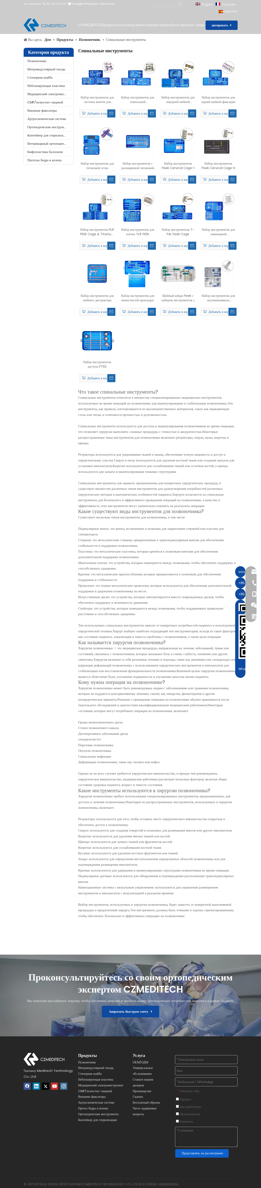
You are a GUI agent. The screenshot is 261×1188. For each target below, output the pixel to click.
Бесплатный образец (146, 1102)
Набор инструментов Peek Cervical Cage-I (178, 165)
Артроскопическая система (46, 118)
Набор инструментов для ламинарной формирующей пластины (218, 231)
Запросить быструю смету (130, 1011)
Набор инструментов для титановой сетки (97, 165)
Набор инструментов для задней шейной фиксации (218, 99)
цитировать (221, 25)
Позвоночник (36, 61)
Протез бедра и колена (93, 1108)
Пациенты (184, 1121)
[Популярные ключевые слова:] (180, 3)
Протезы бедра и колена (44, 160)
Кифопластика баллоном (45, 151)
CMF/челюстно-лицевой (45, 102)
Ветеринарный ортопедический (49, 143)
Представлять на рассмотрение (202, 1153)
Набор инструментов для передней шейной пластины (178, 99)
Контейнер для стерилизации (48, 135)
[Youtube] (54, 1086)
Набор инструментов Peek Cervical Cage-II (218, 165)
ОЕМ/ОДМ (140, 1062)
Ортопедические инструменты (49, 127)
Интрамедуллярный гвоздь (46, 69)
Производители (188, 1114)
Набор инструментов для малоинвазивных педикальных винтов (218, 297)
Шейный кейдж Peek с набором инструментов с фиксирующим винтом (177, 297)
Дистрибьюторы (188, 1106)
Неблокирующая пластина (46, 85)
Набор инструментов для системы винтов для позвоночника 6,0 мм (97, 99)
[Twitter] (45, 1086)
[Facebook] (27, 1086)
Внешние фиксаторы (42, 110)
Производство (142, 1091)
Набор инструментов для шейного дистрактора (97, 297)
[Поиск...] (164, 3)
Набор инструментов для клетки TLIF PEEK (137, 231)
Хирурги (183, 1099)
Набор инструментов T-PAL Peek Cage (178, 231)
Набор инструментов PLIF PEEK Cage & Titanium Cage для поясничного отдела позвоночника (97, 231)
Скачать (138, 1096)
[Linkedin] (36, 1086)
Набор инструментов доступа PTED (97, 364)
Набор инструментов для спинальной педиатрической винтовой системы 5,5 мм (137, 99)
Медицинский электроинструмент (50, 94)
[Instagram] (63, 1086)
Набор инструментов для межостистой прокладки (137, 297)
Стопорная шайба (40, 77)
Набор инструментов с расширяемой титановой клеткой (137, 165)
